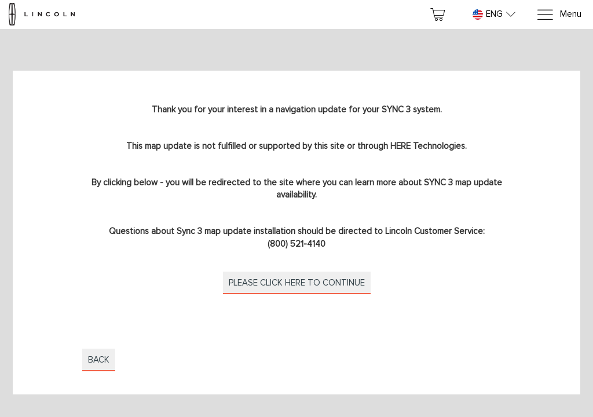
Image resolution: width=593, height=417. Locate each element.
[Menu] (558, 15)
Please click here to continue (297, 282)
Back (98, 359)
